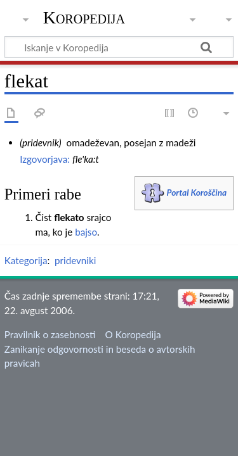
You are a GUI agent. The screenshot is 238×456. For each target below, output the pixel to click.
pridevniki (75, 260)
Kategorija (26, 260)
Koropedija (84, 17)
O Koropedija (133, 334)
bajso (86, 232)
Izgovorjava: (45, 159)
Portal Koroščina (197, 192)
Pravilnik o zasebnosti (50, 334)
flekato (69, 217)
